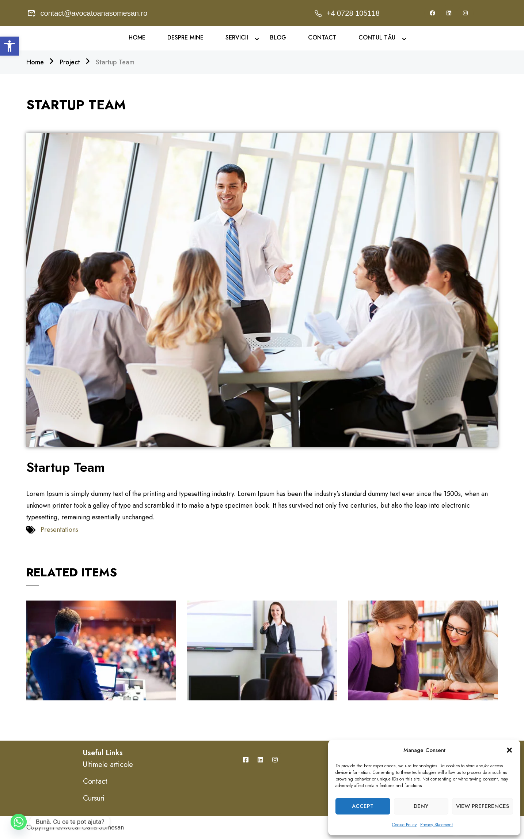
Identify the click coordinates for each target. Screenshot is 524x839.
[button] (9, 46)
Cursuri (94, 798)
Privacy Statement (436, 824)
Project (70, 62)
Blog (278, 38)
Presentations (59, 529)
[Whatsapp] (19, 822)
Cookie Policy (404, 824)
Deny (421, 806)
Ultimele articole (108, 764)
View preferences (482, 806)
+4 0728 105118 (347, 13)
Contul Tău (376, 38)
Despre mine (185, 38)
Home (137, 38)
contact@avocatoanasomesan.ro (87, 13)
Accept (362, 806)
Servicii (236, 38)
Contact (322, 38)
